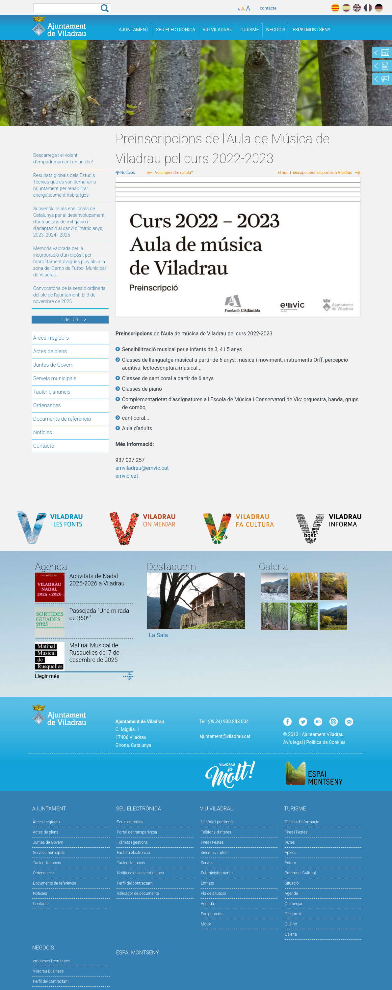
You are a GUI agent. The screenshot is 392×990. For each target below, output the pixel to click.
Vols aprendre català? (174, 172)
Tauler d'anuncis (51, 392)
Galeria (291, 934)
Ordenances (47, 405)
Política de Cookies (325, 742)
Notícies (42, 432)
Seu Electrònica (176, 29)
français (368, 8)
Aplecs (290, 852)
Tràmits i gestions (132, 842)
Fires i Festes (212, 842)
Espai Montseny (311, 29)
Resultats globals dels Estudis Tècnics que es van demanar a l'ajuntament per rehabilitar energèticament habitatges (64, 185)
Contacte (43, 446)
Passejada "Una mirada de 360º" (99, 614)
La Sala (158, 635)
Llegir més (47, 676)
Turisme (249, 29)
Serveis (207, 863)
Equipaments (212, 914)
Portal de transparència (137, 832)
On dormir (293, 914)
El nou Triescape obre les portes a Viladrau (315, 172)
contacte (268, 8)
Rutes (290, 842)
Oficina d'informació (302, 822)
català (335, 8)
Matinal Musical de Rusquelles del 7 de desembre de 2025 (94, 652)
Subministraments (217, 873)
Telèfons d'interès (216, 832)
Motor (206, 924)
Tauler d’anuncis (131, 863)
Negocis (275, 29)
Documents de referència (62, 419)
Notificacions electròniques (140, 873)
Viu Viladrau (218, 29)
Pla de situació (213, 893)
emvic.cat (127, 476)
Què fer (291, 924)
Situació (292, 883)
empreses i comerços (51, 961)
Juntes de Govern (53, 365)
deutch (378, 8)
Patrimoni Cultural (300, 873)
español (346, 8)
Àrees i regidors (51, 338)
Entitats (207, 883)
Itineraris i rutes (214, 852)
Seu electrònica (130, 822)
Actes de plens (50, 351)
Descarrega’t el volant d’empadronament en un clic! (63, 159)
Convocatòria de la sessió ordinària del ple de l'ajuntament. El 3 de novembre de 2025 (69, 295)
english (357, 8)
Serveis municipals (54, 378)
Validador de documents (138, 893)
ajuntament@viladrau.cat (224, 736)
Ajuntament (134, 29)
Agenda (207, 903)
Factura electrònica (133, 852)
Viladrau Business (48, 971)
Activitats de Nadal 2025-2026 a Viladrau (97, 580)
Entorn (290, 863)
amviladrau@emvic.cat (142, 468)
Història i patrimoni (217, 822)
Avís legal (293, 742)
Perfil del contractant (135, 883)
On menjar (293, 903)
